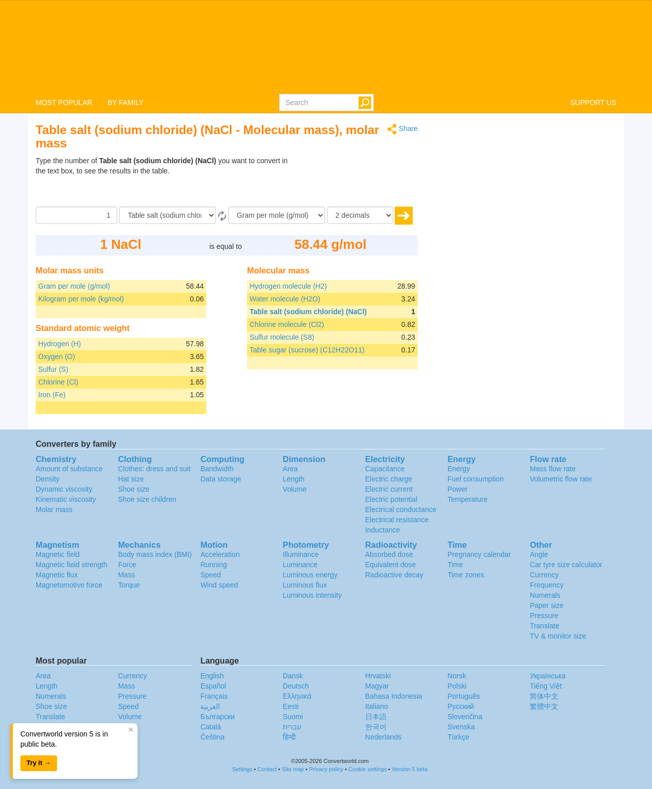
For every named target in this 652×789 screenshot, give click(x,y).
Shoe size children (147, 499)
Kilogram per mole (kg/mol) (81, 299)
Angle (539, 554)
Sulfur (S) (53, 369)
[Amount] (76, 215)
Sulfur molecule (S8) (282, 337)
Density (48, 479)
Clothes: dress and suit (154, 469)
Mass (126, 575)
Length (294, 479)
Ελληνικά (297, 696)
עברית (292, 727)
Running (213, 565)
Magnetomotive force (69, 585)
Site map (293, 769)
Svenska (461, 727)
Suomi (293, 716)
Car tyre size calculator (566, 565)
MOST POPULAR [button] (64, 102)
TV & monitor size (558, 636)
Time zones (465, 575)
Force (127, 565)
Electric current (389, 489)
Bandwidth (216, 469)
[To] (276, 215)
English (212, 676)
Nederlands (383, 737)
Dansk (293, 676)
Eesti (290, 706)
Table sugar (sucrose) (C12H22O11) (307, 350)
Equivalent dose (390, 565)
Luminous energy (310, 575)
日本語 (376, 716)
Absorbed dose (389, 554)
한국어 (376, 727)
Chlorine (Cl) (58, 382)
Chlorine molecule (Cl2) (287, 324)
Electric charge (389, 479)
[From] (167, 215)
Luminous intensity (312, 595)
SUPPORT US (593, 102)
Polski (456, 686)
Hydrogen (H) (59, 344)
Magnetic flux (56, 575)
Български (217, 716)
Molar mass (54, 509)
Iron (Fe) (52, 395)
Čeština (212, 737)
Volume (295, 489)
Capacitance (385, 469)
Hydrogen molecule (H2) (288, 286)
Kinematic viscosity (66, 499)
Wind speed (219, 585)
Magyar (377, 686)
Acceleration (219, 554)
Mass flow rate (553, 469)
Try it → (38, 763)
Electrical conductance (401, 509)
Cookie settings (367, 769)
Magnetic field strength (71, 565)
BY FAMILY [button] (125, 102)
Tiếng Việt (546, 686)
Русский (460, 706)
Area (290, 469)
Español (213, 686)
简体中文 (544, 696)
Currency (544, 575)
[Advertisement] (354, 181)
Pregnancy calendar (479, 554)
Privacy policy (326, 769)
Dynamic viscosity (64, 489)
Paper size (546, 605)
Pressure (544, 616)
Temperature (467, 499)
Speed (210, 575)
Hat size (131, 479)
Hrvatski (378, 676)
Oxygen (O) (56, 356)
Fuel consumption (475, 479)
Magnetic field (57, 554)
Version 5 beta (409, 769)
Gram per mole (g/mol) (74, 286)
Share (402, 129)
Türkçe (458, 737)
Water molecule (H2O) (285, 299)
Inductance (382, 530)
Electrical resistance (397, 520)
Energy (458, 469)
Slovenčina (464, 716)
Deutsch (296, 686)
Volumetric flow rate (561, 479)
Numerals (545, 595)
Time (455, 565)
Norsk (456, 676)
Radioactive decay (394, 575)
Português (463, 696)
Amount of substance (69, 469)
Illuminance (301, 554)
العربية (210, 706)
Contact (267, 769)
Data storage (220, 479)
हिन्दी (289, 737)
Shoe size (133, 489)
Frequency (546, 585)
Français (214, 696)
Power (457, 489)
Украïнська (547, 676)
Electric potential (391, 499)
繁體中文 (544, 706)
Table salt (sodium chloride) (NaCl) (308, 312)
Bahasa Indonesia (393, 696)
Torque (129, 585)
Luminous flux (305, 585)
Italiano (376, 706)
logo (326, 46)
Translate (544, 626)
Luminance (300, 565)
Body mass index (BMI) (155, 554)
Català (210, 727)
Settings (242, 769)
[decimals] (360, 215)
